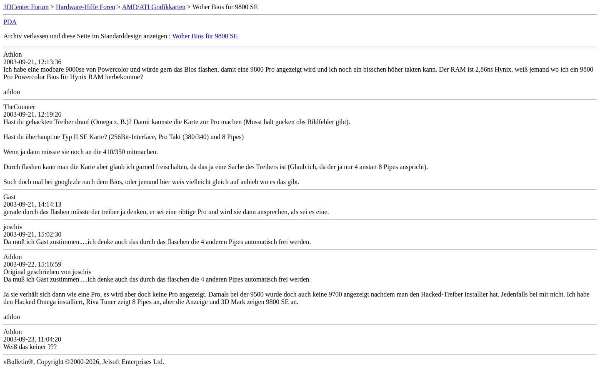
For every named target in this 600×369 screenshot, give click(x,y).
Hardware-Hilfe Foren (85, 6)
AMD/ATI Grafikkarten (153, 6)
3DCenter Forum (26, 6)
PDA (10, 21)
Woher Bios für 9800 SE (205, 36)
